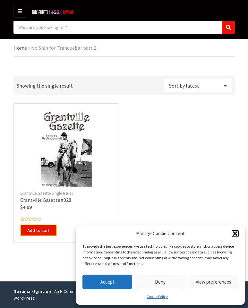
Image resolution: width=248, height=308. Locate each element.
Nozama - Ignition (32, 291)
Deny (160, 282)
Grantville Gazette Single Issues (46, 193)
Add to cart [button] (38, 230)
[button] (235, 233)
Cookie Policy (157, 296)
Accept (107, 282)
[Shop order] (198, 85)
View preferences (213, 282)
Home (20, 48)
